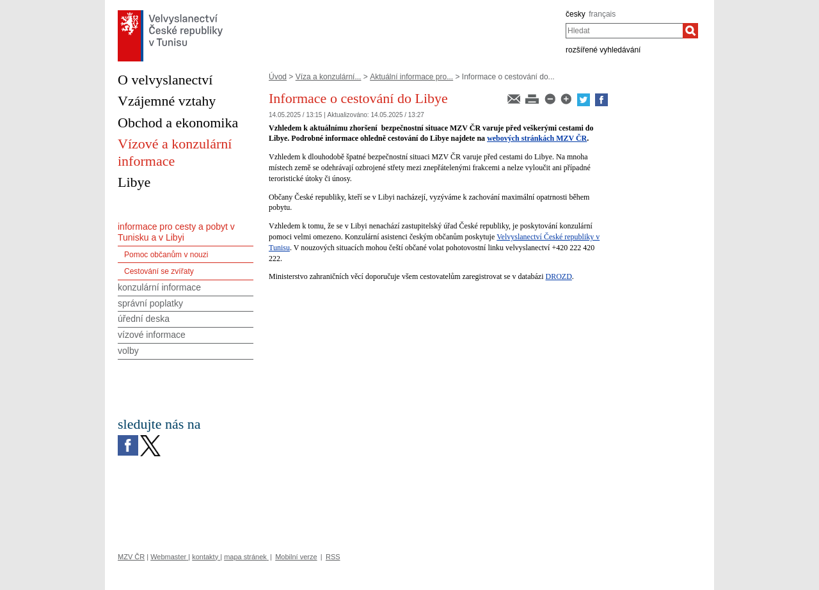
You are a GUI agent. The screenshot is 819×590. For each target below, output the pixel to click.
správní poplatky (150, 303)
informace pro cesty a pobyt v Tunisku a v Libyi (176, 232)
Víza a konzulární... (329, 76)
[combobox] (624, 30)
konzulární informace (159, 287)
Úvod (278, 76)
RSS (333, 557)
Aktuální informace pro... (411, 76)
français (602, 14)
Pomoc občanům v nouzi (166, 254)
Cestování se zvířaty (159, 271)
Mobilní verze (296, 557)
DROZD (559, 276)
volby (128, 351)
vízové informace (152, 335)
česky (575, 14)
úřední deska (144, 319)
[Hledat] (690, 30)
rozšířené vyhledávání (603, 50)
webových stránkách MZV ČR (537, 138)
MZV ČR (131, 557)
